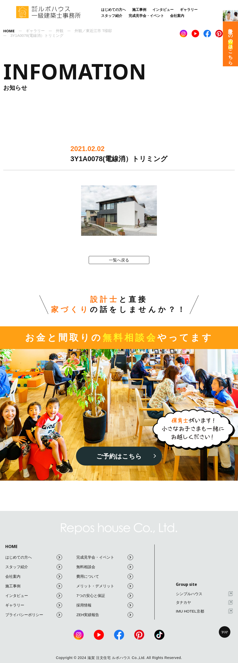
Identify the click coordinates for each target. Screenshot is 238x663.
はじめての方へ (113, 9)
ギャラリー (189, 9)
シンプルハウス (204, 593)
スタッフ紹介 (111, 15)
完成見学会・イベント (146, 15)
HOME (11, 546)
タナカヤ (204, 602)
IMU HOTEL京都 (204, 611)
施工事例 (139, 9)
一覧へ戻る (119, 260)
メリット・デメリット (104, 586)
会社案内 (177, 15)
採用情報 (104, 605)
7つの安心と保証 (104, 595)
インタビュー (163, 9)
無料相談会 (104, 567)
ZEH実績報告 (104, 615)
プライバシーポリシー (33, 615)
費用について (104, 576)
